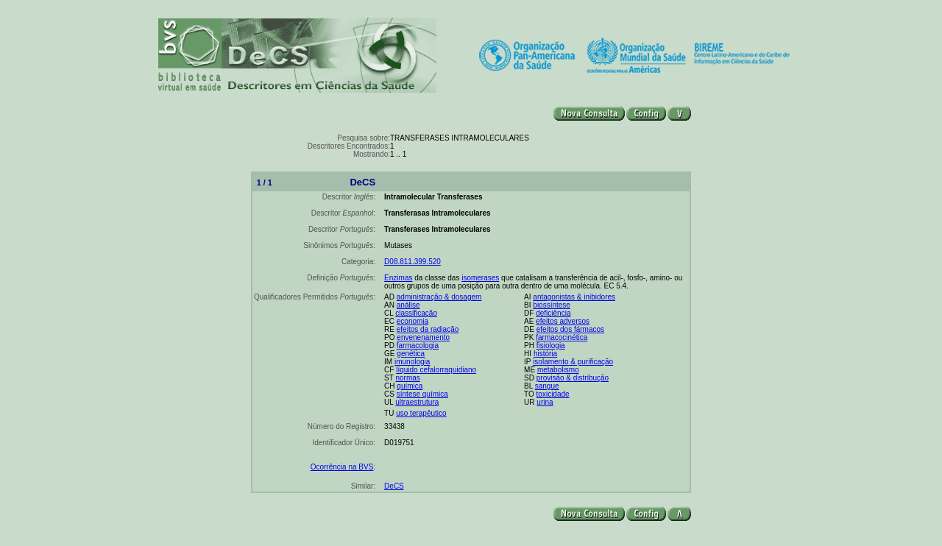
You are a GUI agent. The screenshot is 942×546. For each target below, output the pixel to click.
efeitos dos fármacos (570, 329)
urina (544, 402)
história (545, 354)
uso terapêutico (421, 413)
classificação (416, 313)
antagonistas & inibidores (574, 297)
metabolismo (558, 370)
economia (412, 321)
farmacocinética (561, 337)
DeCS (394, 486)
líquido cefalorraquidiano (436, 370)
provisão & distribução (572, 378)
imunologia (412, 362)
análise (408, 305)
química (409, 386)
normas (407, 378)
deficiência (553, 313)
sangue (547, 386)
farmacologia (418, 345)
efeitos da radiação (428, 329)
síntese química (422, 394)
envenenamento (423, 337)
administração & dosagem (439, 297)
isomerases (480, 278)
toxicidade (553, 394)
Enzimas (398, 278)
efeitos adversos (562, 321)
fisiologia (550, 345)
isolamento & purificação (573, 362)
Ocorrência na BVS (342, 467)
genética (411, 354)
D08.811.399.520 (412, 262)
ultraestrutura (417, 402)
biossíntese (551, 305)
